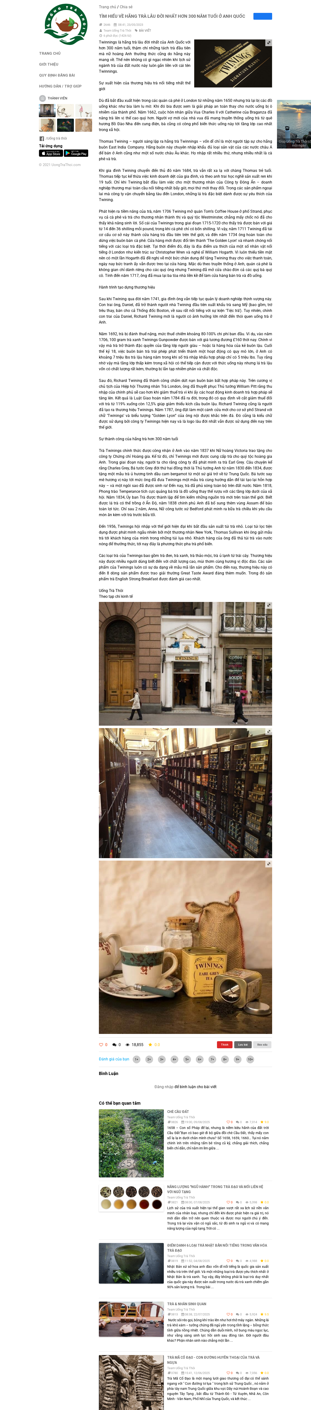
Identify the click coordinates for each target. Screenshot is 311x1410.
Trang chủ (107, 7)
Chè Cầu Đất (178, 1112)
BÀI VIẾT (145, 30)
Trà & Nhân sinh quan (186, 1304)
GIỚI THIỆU (48, 64)
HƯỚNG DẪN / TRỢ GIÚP (60, 86)
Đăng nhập (164, 1086)
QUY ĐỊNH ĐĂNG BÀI (57, 75)
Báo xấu (262, 1044)
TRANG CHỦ (49, 53)
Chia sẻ (126, 7)
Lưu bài (243, 1044)
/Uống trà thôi (53, 138)
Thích (224, 1044)
